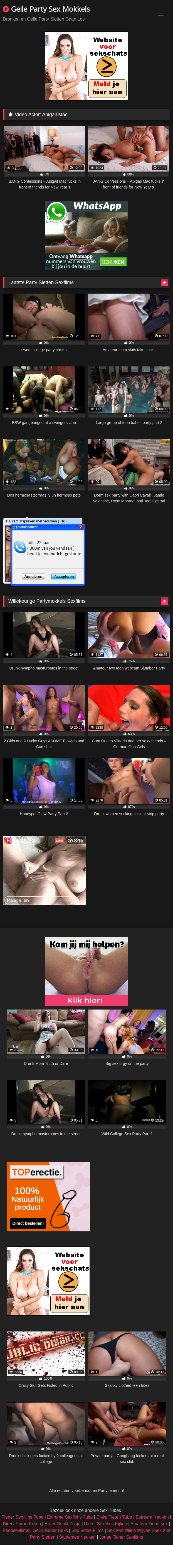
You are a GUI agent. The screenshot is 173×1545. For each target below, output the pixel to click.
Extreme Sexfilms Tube (70, 1517)
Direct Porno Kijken (22, 1523)
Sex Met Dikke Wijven (128, 1530)
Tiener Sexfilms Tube (22, 1517)
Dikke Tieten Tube (114, 1517)
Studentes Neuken (77, 1537)
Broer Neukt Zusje (62, 1523)
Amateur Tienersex (149, 1523)
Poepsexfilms (16, 1530)
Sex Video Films (87, 1530)
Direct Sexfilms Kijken (105, 1523)
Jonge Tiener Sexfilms (121, 1537)
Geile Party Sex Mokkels (46, 9)
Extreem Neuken (152, 1517)
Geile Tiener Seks (50, 1530)
